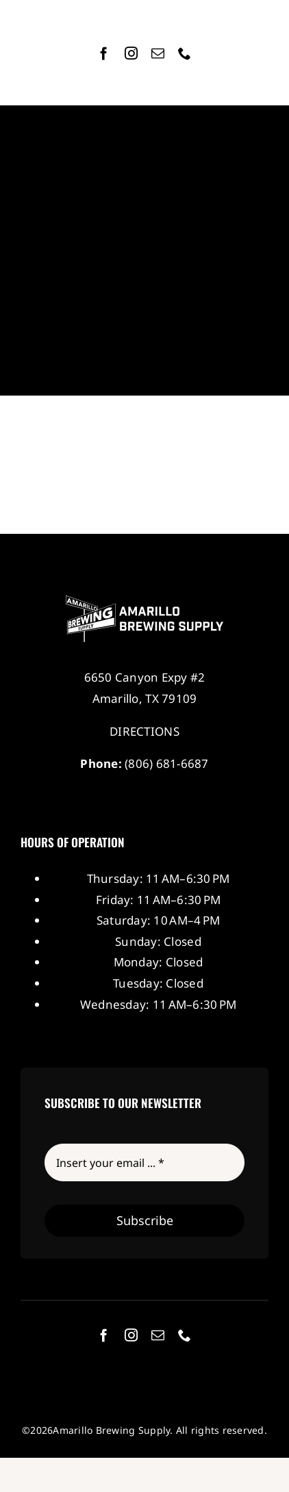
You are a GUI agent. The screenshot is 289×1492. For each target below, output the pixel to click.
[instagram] (131, 53)
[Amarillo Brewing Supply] (144, 601)
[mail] (157, 53)
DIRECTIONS (144, 731)
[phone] (184, 53)
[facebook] (103, 53)
